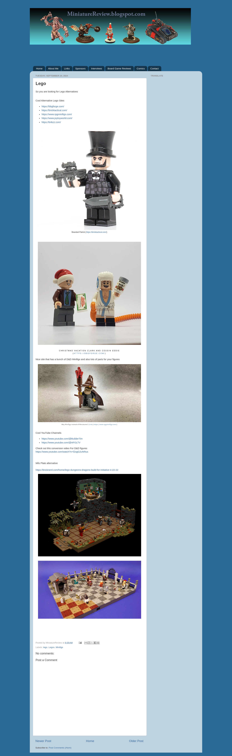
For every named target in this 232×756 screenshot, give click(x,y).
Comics (141, 68)
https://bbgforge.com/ (53, 106)
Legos (51, 647)
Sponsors (80, 68)
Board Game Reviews (119, 68)
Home (39, 68)
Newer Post (43, 741)
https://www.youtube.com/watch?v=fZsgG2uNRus (62, 451)
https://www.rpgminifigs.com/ (57, 114)
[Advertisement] (116, 53)
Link (90, 424)
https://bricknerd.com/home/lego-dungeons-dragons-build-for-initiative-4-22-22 (77, 470)
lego (45, 647)
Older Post (136, 741)
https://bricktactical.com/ (54, 110)
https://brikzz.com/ (51, 122)
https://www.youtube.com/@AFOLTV (61, 442)
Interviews (96, 68)
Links (67, 68)
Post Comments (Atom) (60, 748)
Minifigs (59, 647)
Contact (154, 68)
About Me (53, 68)
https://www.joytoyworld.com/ (57, 118)
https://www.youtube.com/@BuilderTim (62, 438)
